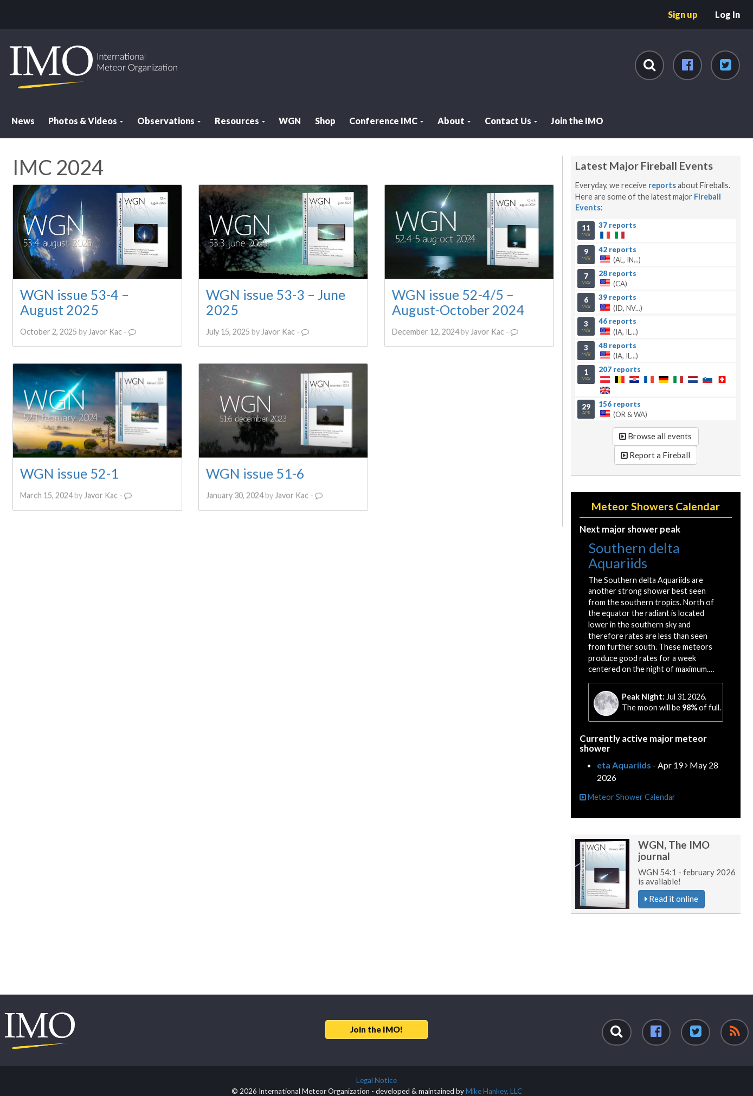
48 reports (617, 345)
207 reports (619, 369)
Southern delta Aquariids (634, 555)
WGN (290, 121)
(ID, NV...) (655, 302)
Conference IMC (386, 121)
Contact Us (511, 121)
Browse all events (655, 436)
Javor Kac (105, 331)
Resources (240, 121)
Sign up (683, 14)
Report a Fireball (655, 455)
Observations (169, 121)
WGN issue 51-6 (254, 473)
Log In (727, 14)
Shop (325, 121)
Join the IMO (577, 121)
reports (662, 185)
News (23, 121)
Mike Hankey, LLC (494, 1091)
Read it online (671, 898)
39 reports (617, 296)
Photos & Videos (85, 121)
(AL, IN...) (655, 254)
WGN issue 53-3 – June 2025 (275, 302)
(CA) (655, 278)
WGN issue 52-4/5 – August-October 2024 (457, 302)
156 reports (619, 403)
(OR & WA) (655, 409)
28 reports (617, 273)
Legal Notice (376, 1080)
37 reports (617, 225)
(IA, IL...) (655, 326)
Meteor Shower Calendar (627, 797)
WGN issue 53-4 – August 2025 (74, 302)
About (454, 121)
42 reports (617, 249)
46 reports (617, 321)
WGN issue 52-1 (69, 473)
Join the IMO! (376, 1029)
